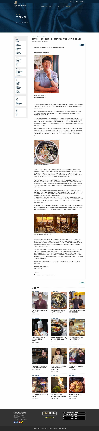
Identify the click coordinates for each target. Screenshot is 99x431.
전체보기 (16, 38)
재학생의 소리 (18, 45)
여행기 (17, 96)
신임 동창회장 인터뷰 (19, 71)
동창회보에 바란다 (19, 103)
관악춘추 (17, 41)
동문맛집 (38, 275)
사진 (16, 99)
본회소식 (17, 57)
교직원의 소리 (18, 48)
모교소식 (17, 63)
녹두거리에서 (18, 52)
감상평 (17, 98)
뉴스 (15, 55)
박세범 (43, 275)
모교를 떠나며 (18, 53)
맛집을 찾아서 (18, 87)
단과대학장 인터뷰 (19, 75)
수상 (16, 110)
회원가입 (76, 1)
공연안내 (17, 84)
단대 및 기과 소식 (19, 59)
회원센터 (82, 1)
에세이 (17, 102)
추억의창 (17, 49)
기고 (15, 95)
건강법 (17, 100)
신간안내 (17, 83)
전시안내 (17, 86)
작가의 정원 (18, 88)
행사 (16, 111)
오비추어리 (18, 104)
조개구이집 (53, 275)
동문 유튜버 (18, 72)
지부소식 (17, 60)
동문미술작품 (18, 82)
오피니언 (16, 39)
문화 (15, 77)
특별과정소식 (18, 61)
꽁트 (16, 80)
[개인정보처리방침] (49, 417)
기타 (16, 114)
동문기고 (17, 44)
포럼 (16, 65)
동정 (15, 107)
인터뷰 (16, 68)
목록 (82, 282)
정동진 (47, 275)
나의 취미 (17, 91)
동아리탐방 (18, 92)
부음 (16, 115)
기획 (16, 64)
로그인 (71, 1)
